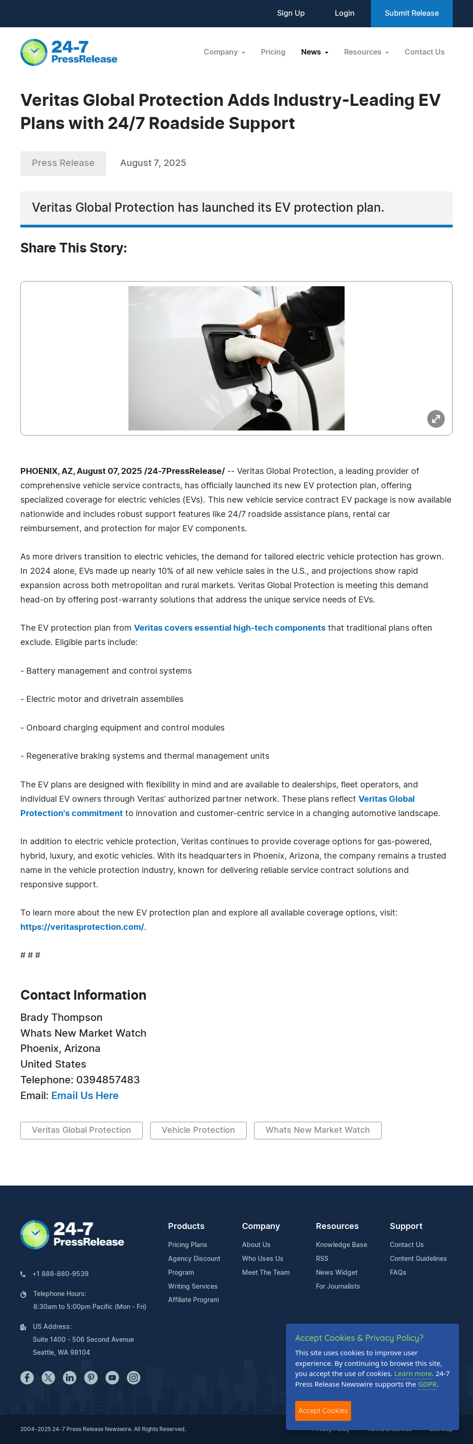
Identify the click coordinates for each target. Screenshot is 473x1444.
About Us (256, 1245)
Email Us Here (85, 1096)
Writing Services (193, 1287)
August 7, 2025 (153, 163)
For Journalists (338, 1287)
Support (406, 1227)
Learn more (413, 1373)
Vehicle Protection (198, 1130)
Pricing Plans (187, 1245)
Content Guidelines (418, 1259)
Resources (337, 1227)
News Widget (337, 1273)
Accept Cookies (323, 1410)
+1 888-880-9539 (60, 1274)
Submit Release (412, 13)
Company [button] (222, 52)
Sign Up (291, 13)
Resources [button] (363, 52)
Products (186, 1227)
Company (261, 1227)
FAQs (398, 1273)
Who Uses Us (263, 1259)
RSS (322, 1259)
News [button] (312, 52)
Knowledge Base (341, 1245)
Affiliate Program (193, 1300)
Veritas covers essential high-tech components (230, 628)
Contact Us (425, 52)
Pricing (273, 52)
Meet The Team (266, 1273)
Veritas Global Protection (81, 1130)
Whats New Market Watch (318, 1130)
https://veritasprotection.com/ (82, 927)
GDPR (427, 1384)
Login (345, 13)
